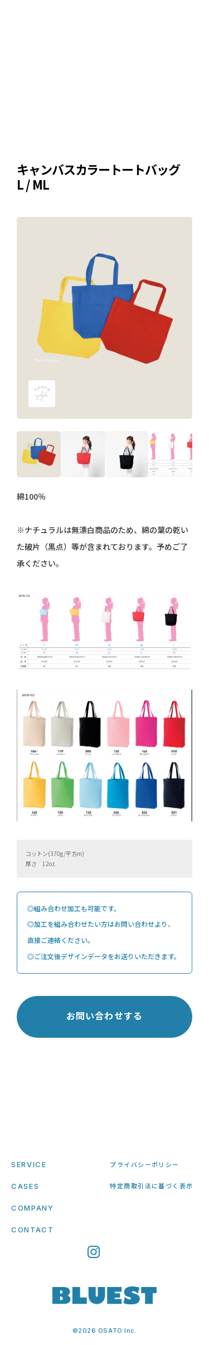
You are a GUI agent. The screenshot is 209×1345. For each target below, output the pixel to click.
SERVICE (29, 1164)
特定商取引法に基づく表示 (151, 1185)
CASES (25, 1186)
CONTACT (32, 1229)
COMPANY (32, 1207)
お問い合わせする (104, 1015)
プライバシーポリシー (144, 1164)
